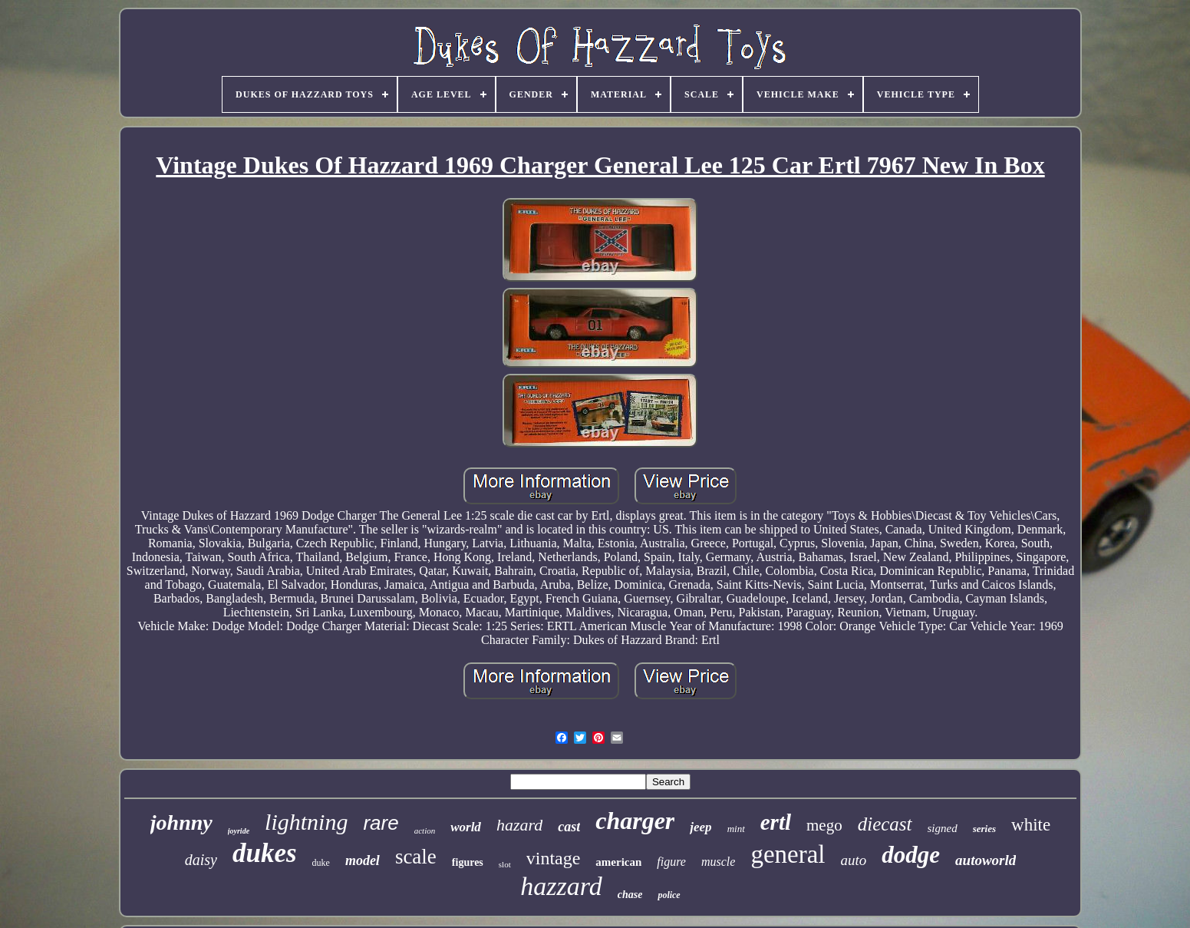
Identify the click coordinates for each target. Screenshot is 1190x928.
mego (824, 825)
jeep (700, 827)
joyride (238, 831)
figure (671, 861)
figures (467, 862)
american (618, 862)
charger (634, 820)
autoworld (985, 860)
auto (854, 860)
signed (943, 828)
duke (321, 862)
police (669, 895)
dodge (911, 854)
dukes (264, 853)
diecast (885, 824)
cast (569, 826)
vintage (553, 858)
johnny (181, 822)
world (465, 827)
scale (416, 856)
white (1030, 824)
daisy (201, 859)
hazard (519, 824)
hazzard (561, 886)
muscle (718, 861)
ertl (775, 822)
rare (380, 822)
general (787, 854)
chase (630, 894)
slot (505, 864)
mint (736, 828)
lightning (306, 821)
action (425, 830)
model (362, 860)
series (984, 828)
